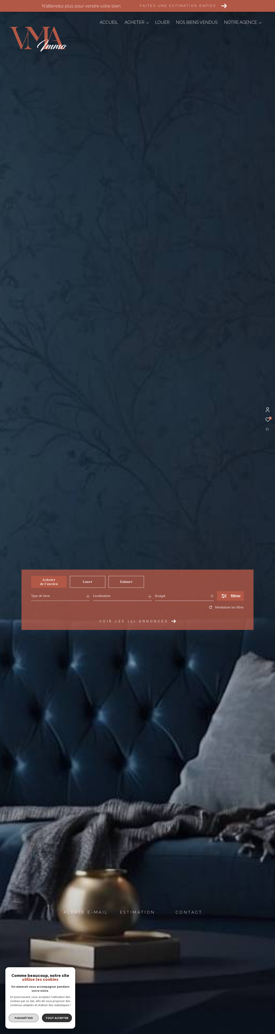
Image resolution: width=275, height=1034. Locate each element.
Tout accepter (55, 1018)
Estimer (126, 582)
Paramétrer (22, 1018)
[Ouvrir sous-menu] (147, 22)
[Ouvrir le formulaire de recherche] (230, 596)
